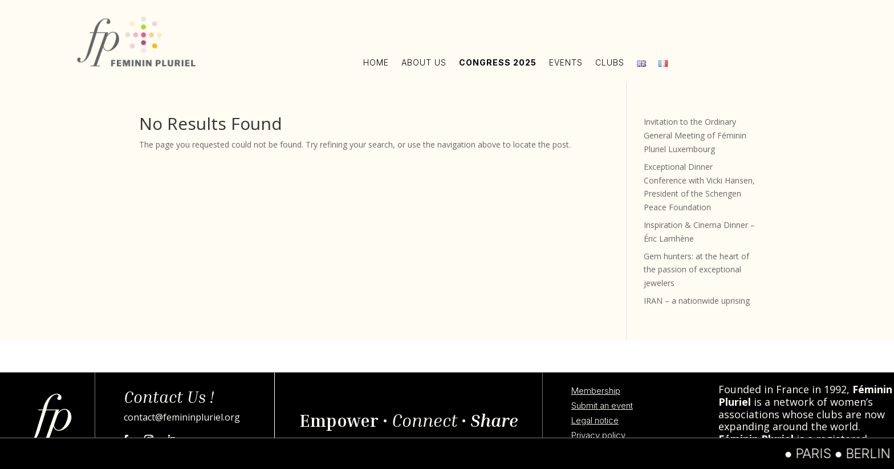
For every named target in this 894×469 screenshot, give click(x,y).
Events (566, 62)
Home (376, 62)
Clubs (609, 62)
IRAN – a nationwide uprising (697, 300)
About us (423, 62)
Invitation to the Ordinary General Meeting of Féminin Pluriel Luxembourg (695, 135)
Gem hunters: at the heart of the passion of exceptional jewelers (696, 270)
